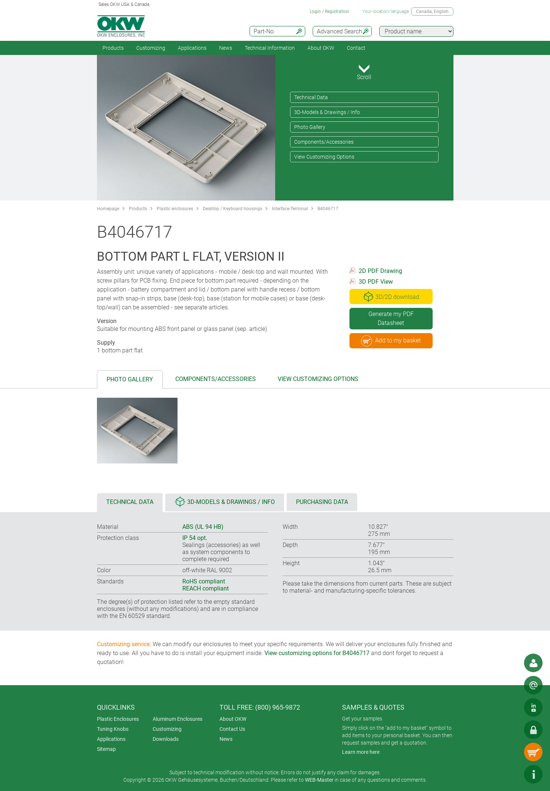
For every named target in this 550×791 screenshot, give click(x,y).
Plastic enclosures (175, 208)
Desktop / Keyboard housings (232, 208)
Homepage (108, 208)
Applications (192, 48)
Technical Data (311, 97)
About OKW (232, 719)
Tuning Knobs (112, 729)
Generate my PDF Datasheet (391, 318)
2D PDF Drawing (380, 270)
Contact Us (232, 729)
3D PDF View (376, 281)
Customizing (150, 48)
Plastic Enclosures (118, 719)
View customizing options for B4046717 (317, 653)
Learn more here (361, 752)
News (225, 48)
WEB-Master (319, 780)
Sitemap (106, 749)
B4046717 (328, 208)
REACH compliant (205, 588)
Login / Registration (329, 11)
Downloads (166, 739)
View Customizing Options (324, 157)
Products (113, 48)
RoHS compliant (203, 581)
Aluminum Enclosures (177, 719)
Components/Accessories (324, 142)
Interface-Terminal (290, 208)
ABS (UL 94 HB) (203, 526)
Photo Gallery (309, 127)
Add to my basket (391, 340)
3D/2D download (391, 296)
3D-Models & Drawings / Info (327, 112)
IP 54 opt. (194, 537)
